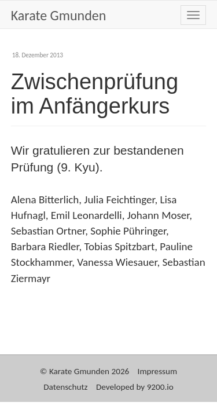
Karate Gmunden (58, 15)
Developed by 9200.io (135, 387)
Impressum (158, 371)
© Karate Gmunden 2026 (84, 371)
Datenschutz (65, 387)
